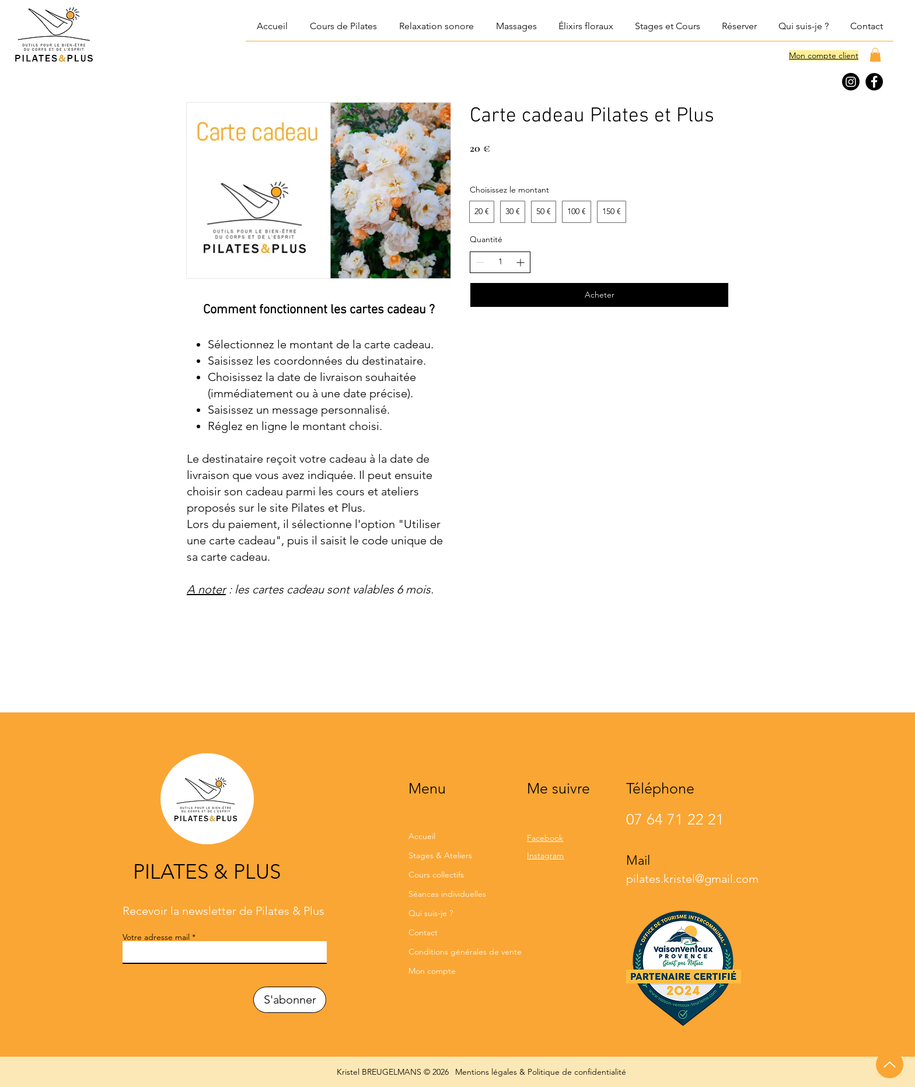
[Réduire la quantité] (480, 262)
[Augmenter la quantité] (520, 262)
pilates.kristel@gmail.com (692, 879)
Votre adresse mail (156, 937)
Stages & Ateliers (440, 855)
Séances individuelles (447, 894)
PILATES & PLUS (207, 871)
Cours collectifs (436, 874)
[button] (435, 26)
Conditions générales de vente (456, 951)
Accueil (421, 836)
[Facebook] (874, 81)
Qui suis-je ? (430, 913)
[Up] (889, 1064)
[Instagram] (851, 81)
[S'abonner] (289, 1000)
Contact (423, 932)
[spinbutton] (500, 262)
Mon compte (432, 971)
